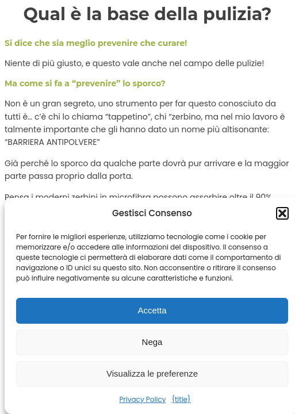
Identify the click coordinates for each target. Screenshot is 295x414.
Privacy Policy (142, 399)
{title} (180, 399)
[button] (282, 213)
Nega (152, 342)
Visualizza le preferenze (152, 373)
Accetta (151, 310)
